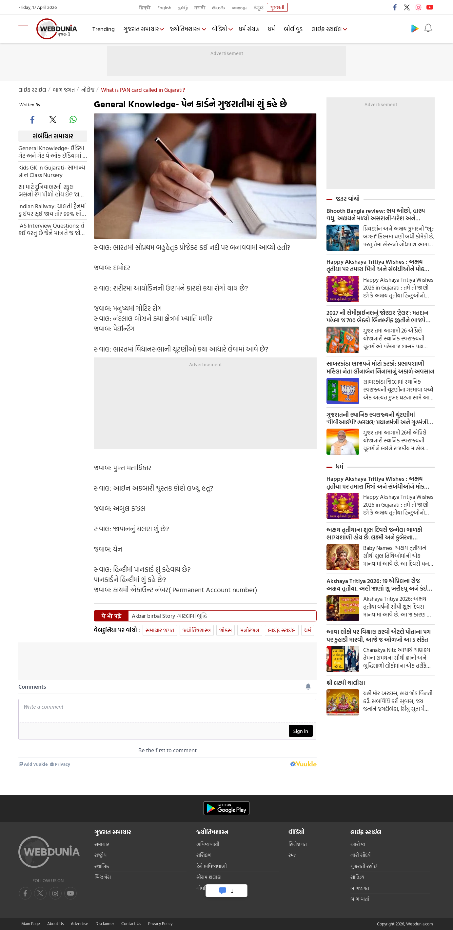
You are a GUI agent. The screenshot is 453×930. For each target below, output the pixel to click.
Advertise (79, 923)
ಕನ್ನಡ (259, 7)
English (164, 7)
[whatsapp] (73, 119)
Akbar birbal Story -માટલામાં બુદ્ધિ (169, 615)
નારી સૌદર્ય (360, 855)
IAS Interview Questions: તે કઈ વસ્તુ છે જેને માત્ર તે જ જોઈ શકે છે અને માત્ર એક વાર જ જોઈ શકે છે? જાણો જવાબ (51, 229)
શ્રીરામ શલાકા (209, 877)
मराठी (200, 7)
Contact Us (131, 923)
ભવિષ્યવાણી (207, 844)
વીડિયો (221, 29)
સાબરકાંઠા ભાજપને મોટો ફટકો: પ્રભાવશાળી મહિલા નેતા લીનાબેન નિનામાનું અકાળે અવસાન (380, 369)
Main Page (30, 923)
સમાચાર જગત (160, 630)
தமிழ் (183, 7)
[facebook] (33, 119)
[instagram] (70, 893)
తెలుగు (218, 7)
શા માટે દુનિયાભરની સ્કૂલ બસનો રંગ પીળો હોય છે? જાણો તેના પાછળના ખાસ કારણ (52, 190)
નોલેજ (87, 90)
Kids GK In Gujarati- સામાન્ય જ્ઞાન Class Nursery (51, 171)
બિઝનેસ (102, 877)
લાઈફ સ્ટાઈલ (329, 29)
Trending (104, 29)
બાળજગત (359, 888)
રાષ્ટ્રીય (100, 855)
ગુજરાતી (277, 7)
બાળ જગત (64, 90)
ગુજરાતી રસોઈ (363, 866)
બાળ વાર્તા (359, 899)
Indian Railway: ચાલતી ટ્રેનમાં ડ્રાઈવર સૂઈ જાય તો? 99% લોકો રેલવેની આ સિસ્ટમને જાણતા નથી (52, 209)
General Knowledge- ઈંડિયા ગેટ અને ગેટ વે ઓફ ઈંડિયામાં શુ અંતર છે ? (52, 151)
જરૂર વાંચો (348, 198)
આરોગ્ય (357, 844)
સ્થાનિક (101, 866)
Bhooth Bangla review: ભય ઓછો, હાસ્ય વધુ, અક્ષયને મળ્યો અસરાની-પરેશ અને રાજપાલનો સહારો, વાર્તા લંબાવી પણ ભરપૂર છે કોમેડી (377, 215)
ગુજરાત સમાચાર (141, 29)
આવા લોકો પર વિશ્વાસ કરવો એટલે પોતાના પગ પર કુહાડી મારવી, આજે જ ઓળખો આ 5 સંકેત (378, 640)
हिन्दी (145, 7)
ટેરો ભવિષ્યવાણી (211, 866)
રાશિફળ (203, 855)
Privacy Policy (160, 923)
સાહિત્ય (357, 877)
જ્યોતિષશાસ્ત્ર (186, 29)
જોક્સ (225, 630)
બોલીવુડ (295, 29)
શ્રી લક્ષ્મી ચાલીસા (345, 687)
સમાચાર (101, 844)
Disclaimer (104, 923)
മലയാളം (239, 7)
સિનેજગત (297, 844)
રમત (292, 855)
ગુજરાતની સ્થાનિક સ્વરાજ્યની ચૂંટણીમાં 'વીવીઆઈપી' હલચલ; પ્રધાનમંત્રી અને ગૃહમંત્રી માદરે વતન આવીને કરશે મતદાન (377, 421)
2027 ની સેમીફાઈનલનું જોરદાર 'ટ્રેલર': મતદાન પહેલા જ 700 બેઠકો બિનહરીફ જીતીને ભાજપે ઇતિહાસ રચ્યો (377, 318)
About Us (55, 923)
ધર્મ (274, 29)
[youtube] (55, 893)
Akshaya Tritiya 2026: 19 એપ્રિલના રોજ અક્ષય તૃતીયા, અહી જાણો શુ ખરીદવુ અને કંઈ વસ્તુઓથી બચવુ (376, 588)
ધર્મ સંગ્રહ (251, 29)
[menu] (24, 28)
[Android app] (226, 808)
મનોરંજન (249, 630)
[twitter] (53, 119)
